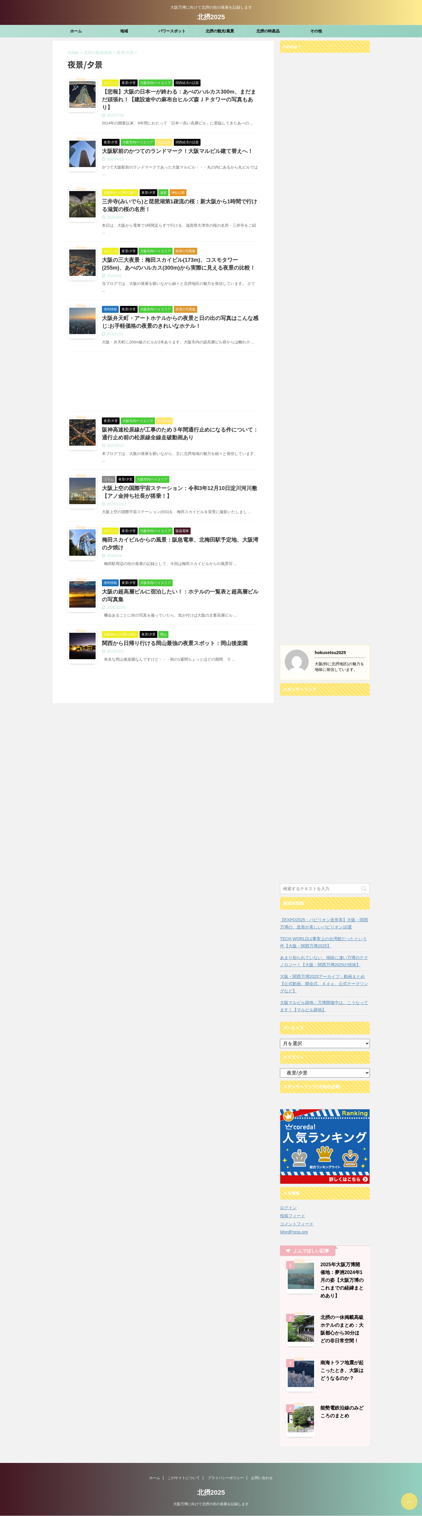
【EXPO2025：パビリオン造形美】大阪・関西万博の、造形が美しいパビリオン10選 (324, 923)
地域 (124, 31)
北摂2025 (211, 17)
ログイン (288, 1207)
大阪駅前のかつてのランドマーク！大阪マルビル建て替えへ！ (177, 151)
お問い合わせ (262, 1478)
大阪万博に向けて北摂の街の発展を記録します (211, 1504)
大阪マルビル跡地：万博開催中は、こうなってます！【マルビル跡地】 (324, 1006)
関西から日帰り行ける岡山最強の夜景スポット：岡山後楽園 (175, 643)
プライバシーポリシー (226, 1478)
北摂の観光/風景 (220, 31)
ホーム (76, 31)
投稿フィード (292, 1215)
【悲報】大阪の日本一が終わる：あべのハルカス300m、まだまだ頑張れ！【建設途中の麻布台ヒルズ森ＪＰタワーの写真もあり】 (179, 99)
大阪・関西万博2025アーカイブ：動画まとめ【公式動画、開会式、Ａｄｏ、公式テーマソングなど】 (324, 983)
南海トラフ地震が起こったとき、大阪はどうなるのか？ (342, 1370)
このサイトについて (184, 1478)
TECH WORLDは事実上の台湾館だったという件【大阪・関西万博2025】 (323, 942)
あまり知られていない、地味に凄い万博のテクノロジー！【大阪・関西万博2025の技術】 (324, 961)
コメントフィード (297, 1223)
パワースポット (172, 31)
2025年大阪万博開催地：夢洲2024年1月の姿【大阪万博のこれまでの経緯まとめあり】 (342, 1280)
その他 (316, 31)
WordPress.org (294, 1232)
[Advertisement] (163, 382)
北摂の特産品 (268, 31)
